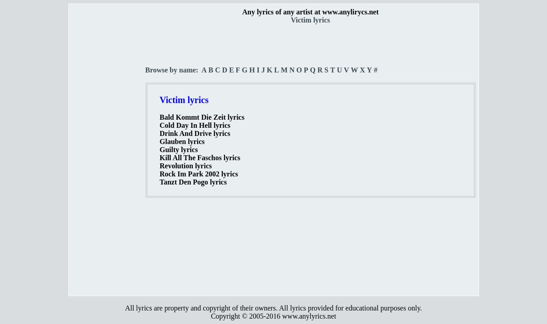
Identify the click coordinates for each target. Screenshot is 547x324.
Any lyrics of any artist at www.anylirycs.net (310, 12)
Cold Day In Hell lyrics (195, 125)
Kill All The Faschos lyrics (200, 158)
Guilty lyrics (179, 149)
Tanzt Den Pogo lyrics (193, 182)
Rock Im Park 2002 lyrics (199, 174)
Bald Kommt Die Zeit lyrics (202, 117)
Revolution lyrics (186, 166)
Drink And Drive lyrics (195, 133)
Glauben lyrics (182, 141)
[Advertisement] (108, 158)
